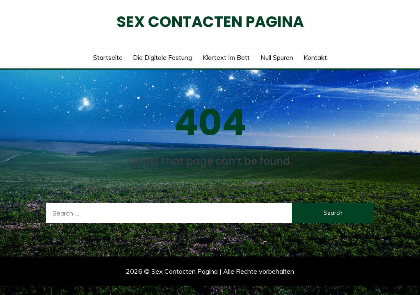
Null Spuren (276, 57)
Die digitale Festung (162, 57)
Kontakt (315, 57)
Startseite (108, 57)
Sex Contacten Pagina (210, 21)
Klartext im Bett (226, 57)
